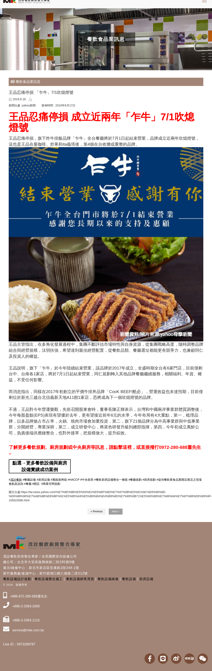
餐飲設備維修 (108, 579)
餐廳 (28, 483)
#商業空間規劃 (50, 483)
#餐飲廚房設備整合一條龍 (111, 479)
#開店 (36, 483)
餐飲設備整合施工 (49, 579)
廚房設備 (146, 579)
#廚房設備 (43, 479)
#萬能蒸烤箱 (59, 479)
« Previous (96, 511)
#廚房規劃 (149, 479)
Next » (115, 511)
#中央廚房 (86, 479)
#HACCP (74, 479)
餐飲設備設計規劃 (17, 579)
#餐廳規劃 (135, 479)
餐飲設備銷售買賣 (80, 579)
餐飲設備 (129, 579)
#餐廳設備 (29, 479)
